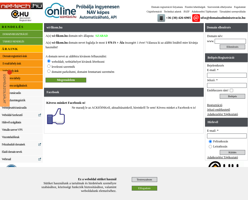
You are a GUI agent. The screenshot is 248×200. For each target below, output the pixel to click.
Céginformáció (154, 11)
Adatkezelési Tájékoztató (204, 11)
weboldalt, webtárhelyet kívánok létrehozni (78, 61)
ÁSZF (186, 11)
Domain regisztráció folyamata (167, 7)
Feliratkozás (220, 141)
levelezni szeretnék (63, 67)
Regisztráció (214, 105)
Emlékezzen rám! (217, 90)
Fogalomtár (240, 7)
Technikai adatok (172, 11)
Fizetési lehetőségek (195, 7)
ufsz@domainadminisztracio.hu (223, 18)
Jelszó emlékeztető (218, 109)
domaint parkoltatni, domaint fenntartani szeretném (83, 72)
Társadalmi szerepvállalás (232, 11)
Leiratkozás (220, 146)
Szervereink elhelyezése (220, 7)
